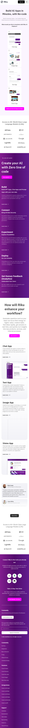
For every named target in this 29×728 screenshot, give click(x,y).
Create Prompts (5, 668)
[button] (26, 2)
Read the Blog (4, 719)
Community (4, 711)
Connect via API (5, 703)
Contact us (4, 722)
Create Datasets (5, 671)
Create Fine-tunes (5, 674)
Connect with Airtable (6, 700)
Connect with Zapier (6, 688)
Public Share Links (5, 680)
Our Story (3, 645)
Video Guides (4, 716)
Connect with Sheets (6, 694)
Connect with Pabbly (6, 697)
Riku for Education (5, 651)
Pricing (3, 654)
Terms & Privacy (5, 725)
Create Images (5, 677)
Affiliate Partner (5, 657)
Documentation (5, 713)
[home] (4, 2)
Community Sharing (5, 660)
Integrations (4, 648)
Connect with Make (5, 691)
